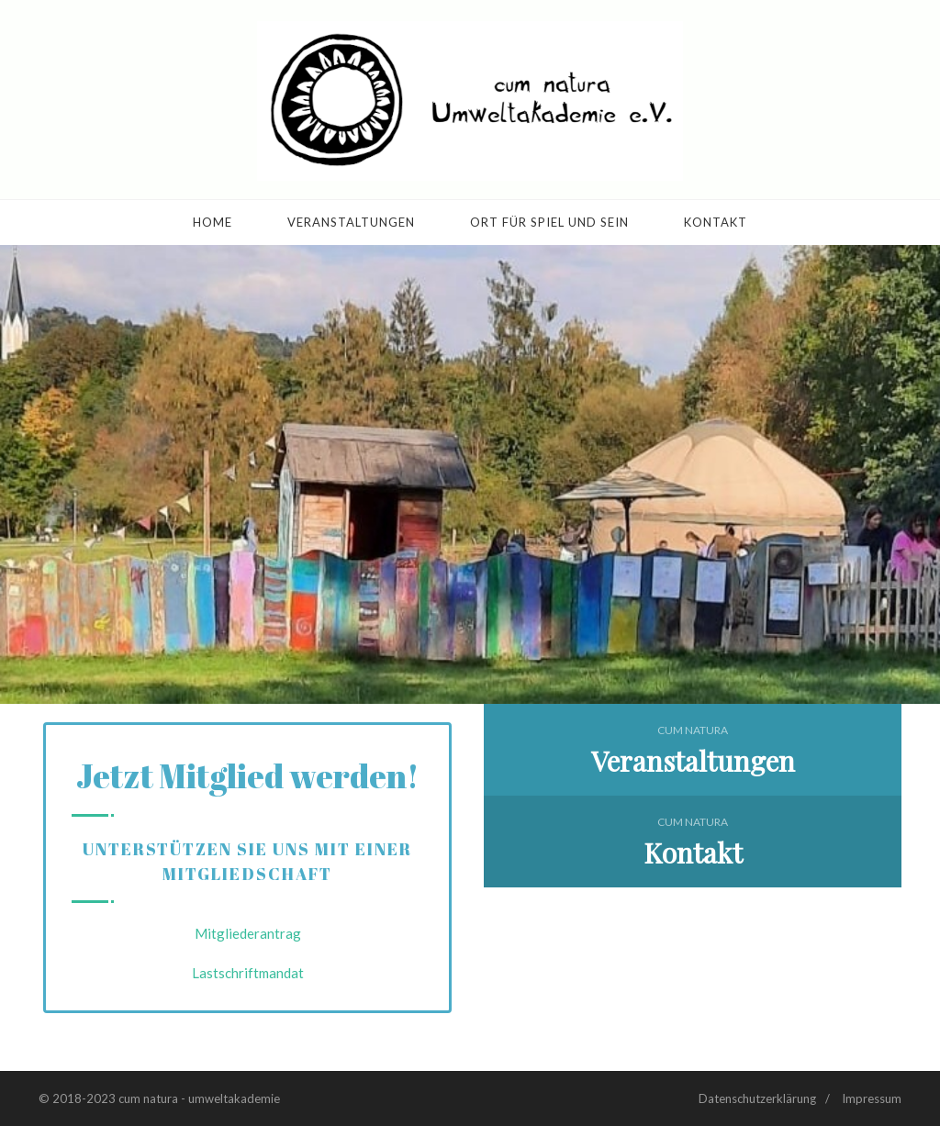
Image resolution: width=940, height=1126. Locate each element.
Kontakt (715, 222)
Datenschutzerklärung (757, 1098)
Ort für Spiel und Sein (549, 222)
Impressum (871, 1098)
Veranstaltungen (351, 222)
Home (212, 222)
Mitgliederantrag (248, 933)
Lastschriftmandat (248, 972)
